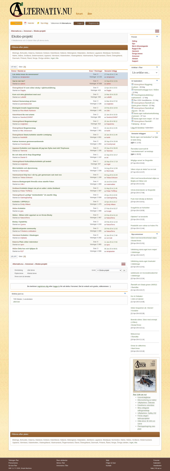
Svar (91, 71)
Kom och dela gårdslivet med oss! (26, 94)
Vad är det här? (18, 81)
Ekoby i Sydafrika (19, 222)
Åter (90, 13)
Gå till (93, 270)
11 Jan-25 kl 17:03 (110, 242)
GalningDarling (26, 198)
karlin (108, 131)
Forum (79, 13)
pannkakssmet (26, 104)
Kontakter (135, 311)
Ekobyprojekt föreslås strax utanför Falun (36, 182)
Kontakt (108, 466)
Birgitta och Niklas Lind (139, 181)
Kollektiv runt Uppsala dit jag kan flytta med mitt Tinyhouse (44, 148)
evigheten (110, 104)
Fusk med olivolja (137, 199)
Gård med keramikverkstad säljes (144, 178)
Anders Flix (154, 226)
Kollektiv (21, 208)
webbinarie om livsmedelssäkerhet (144, 273)
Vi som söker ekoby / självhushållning (39, 88)
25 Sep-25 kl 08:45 (111, 148)
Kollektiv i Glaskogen (30, 235)
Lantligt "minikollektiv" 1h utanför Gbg (41, 195)
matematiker (111, 184)
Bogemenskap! (31, 121)
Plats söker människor (28, 242)
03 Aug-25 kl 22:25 (111, 175)
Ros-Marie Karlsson (28, 111)
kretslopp (150, 151)
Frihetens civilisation (28, 231)
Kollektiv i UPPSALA (21, 202)
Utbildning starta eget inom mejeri (144, 249)
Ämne (13, 71)
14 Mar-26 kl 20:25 (111, 94)
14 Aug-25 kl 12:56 (111, 168)
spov (22, 244)
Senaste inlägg (111, 71)
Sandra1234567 (26, 117)
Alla (56, 58)
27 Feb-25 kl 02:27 (111, 208)
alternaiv (16, 302)
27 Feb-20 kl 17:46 (111, 74)
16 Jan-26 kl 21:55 (110, 128)
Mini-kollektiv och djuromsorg (24, 168)
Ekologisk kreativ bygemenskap (25, 108)
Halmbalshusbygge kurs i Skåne (146, 90)
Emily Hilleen (25, 204)
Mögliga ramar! (136, 160)
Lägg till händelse (137, 128)
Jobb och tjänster (138, 299)
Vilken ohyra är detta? (139, 169)
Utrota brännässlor (138, 190)
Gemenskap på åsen (27, 101)
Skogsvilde (149, 160)
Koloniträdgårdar (144, 397)
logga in (56, 286)
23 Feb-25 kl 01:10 (111, 215)
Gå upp (14, 256)
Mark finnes (136, 348)
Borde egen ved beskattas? (141, 137)
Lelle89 (23, 97)
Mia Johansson (26, 131)
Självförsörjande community (24, 228)
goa (21, 211)
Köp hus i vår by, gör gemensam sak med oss (43, 175)
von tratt (109, 238)
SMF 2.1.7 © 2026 (14, 468)
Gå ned (14, 67)
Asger (108, 164)
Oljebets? (134, 217)
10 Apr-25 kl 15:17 (110, 202)
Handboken (157, 466)
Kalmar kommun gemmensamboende (28, 141)
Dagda (23, 90)
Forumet (156, 460)
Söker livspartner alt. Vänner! (142, 308)
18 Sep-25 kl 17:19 (111, 162)
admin (22, 84)
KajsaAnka (110, 124)
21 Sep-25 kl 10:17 (111, 155)
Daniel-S (23, 157)
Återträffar (135, 287)
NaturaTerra (25, 218)
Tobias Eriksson (26, 177)
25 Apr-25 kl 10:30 (110, 195)
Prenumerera (13, 463)
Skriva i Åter (60, 463)
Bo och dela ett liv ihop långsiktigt (26, 155)
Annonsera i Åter (62, 466)
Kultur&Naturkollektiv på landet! (38, 161)
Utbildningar (136, 252)
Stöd (107, 460)
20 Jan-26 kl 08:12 (110, 121)
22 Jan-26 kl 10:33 (110, 115)
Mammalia (24, 171)
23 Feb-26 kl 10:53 (111, 108)
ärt (107, 157)
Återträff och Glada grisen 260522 (144, 285)
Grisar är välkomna (138, 346)
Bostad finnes (136, 241)
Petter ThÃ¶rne (26, 191)
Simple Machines (26, 468)
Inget (53, 58)
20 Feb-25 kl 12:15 (111, 222)
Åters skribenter (61, 460)
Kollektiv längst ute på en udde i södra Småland (40, 188)
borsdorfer (144, 217)
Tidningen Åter (14, 460)
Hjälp (152, 468)
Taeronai (23, 151)
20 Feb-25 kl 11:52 (111, 229)
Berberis (150, 199)
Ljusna (23, 224)
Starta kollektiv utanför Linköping (38, 135)
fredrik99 (23, 137)
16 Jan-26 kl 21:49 (110, 135)
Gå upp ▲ (158, 468)
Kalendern (157, 463)
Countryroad (25, 144)
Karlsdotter (146, 208)
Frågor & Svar (111, 463)
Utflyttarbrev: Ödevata (146, 403)
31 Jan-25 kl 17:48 (110, 235)
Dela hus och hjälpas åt (28, 249)
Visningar (98, 71)
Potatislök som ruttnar (139, 226)
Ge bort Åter (13, 466)
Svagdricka (135, 208)
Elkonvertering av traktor (147, 400)
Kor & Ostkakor (137, 296)
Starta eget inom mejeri (143, 119)
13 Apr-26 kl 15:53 (110, 88)
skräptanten (25, 77)
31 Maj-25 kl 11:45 (110, 188)
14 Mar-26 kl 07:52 (111, 101)
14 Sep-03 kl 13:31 (111, 81)
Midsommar (135, 334)
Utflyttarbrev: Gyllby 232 (147, 413)
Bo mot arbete (28, 115)
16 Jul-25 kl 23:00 (110, 182)
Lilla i (108, 111)
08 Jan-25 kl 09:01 (110, 249)
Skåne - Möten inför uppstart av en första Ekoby (32, 215)
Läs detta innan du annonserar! (25, 74)
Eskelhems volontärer (146, 405)
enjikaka (23, 238)
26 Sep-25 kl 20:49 (111, 141)
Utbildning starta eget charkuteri (143, 261)
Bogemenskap (30, 128)
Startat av (22, 71)
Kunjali (109, 211)
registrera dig (43, 286)
